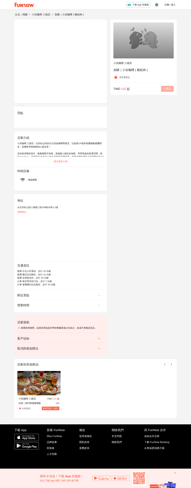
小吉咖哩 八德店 (41, 14)
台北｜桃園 (21, 14)
